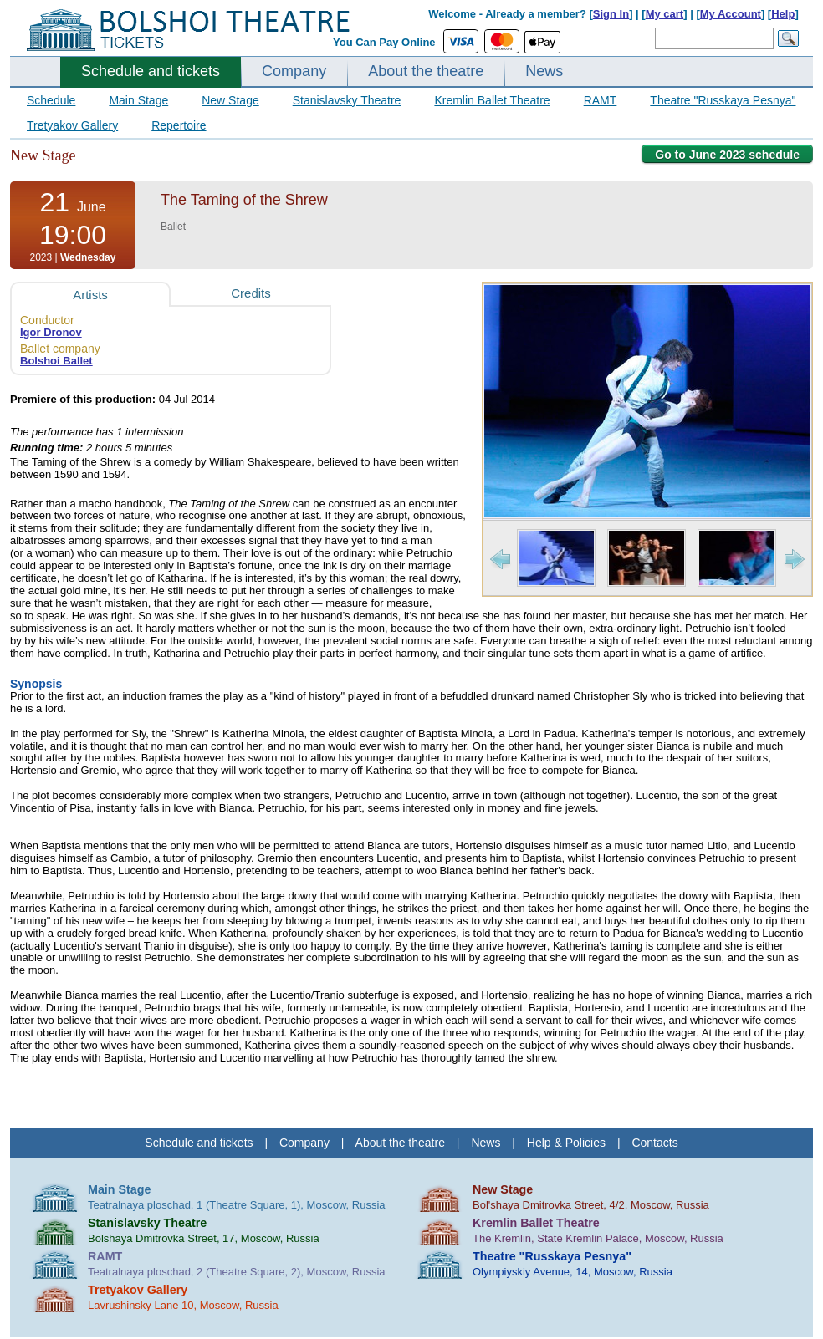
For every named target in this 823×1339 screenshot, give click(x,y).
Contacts (654, 1142)
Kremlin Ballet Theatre (492, 100)
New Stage (230, 100)
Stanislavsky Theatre (347, 100)
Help (783, 14)
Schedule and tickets (150, 71)
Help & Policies (566, 1142)
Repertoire (178, 125)
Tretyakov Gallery (72, 125)
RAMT (600, 100)
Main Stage (138, 100)
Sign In (611, 14)
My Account (730, 14)
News (544, 71)
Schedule (51, 100)
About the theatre (425, 71)
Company (294, 71)
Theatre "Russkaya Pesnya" (722, 100)
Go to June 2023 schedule (727, 154)
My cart (665, 14)
